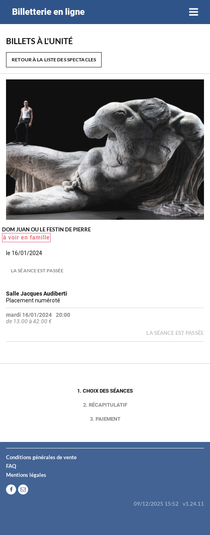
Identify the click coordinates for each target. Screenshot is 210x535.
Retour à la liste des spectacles (54, 60)
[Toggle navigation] (193, 12)
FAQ (11, 466)
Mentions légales (26, 475)
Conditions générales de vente (41, 457)
